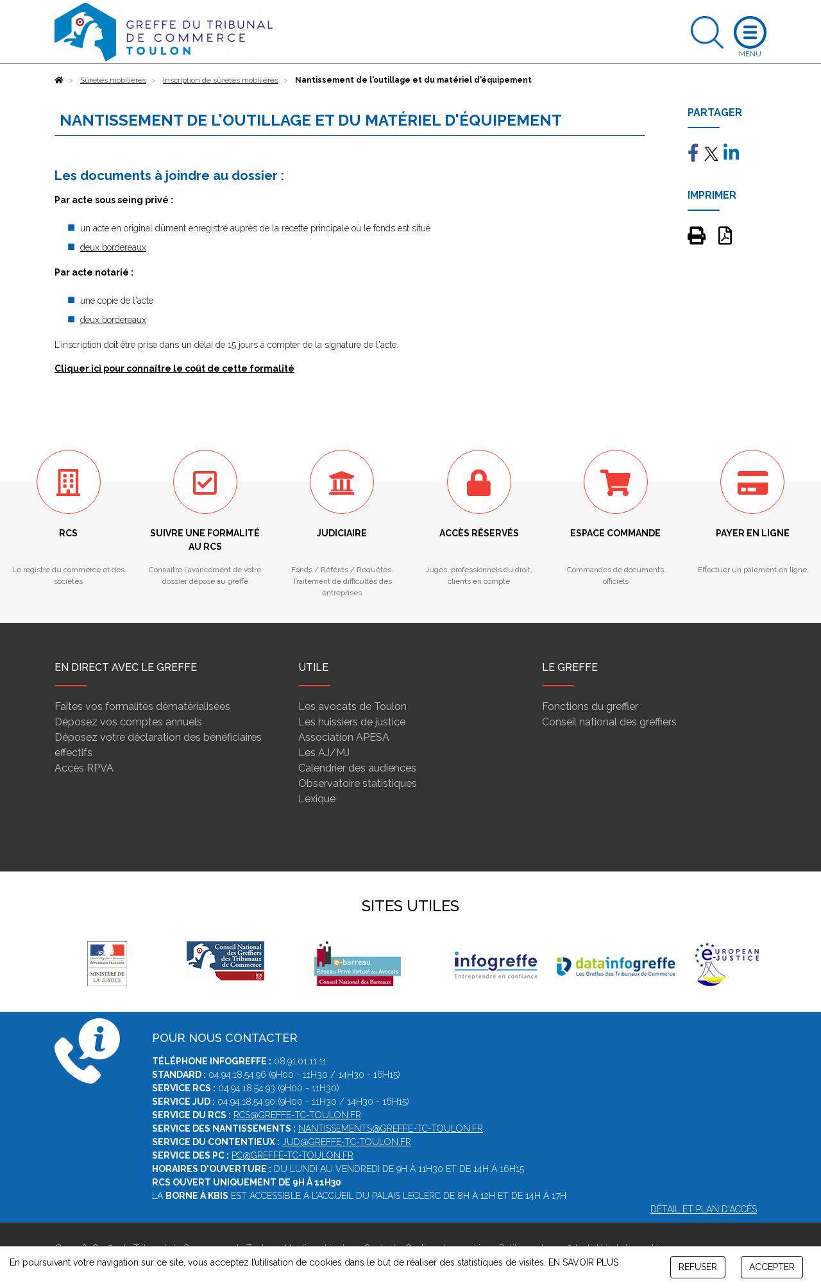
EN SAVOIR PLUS (583, 1262)
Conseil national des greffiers (609, 722)
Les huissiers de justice (351, 722)
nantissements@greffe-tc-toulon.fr (390, 1128)
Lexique (316, 799)
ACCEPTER (772, 1267)
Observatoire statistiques (357, 783)
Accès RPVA (84, 768)
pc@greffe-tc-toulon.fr (292, 1155)
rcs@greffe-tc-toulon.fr (297, 1115)
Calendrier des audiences (357, 768)
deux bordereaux (113, 247)
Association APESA (343, 737)
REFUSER (698, 1267)
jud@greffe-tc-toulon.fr (346, 1142)
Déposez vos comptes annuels (128, 722)
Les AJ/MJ (324, 753)
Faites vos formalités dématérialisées (142, 706)
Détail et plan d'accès (703, 1209)
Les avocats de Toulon (352, 706)
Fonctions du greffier (590, 706)
